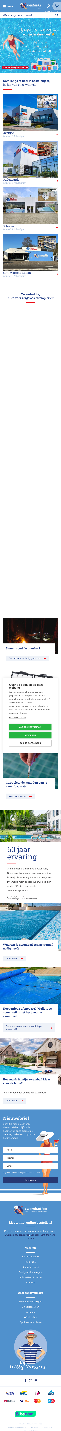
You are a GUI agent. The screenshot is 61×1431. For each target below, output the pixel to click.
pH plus (30, 1311)
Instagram (30, 1380)
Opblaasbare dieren (31, 1322)
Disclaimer (34, 1427)
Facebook (25, 1380)
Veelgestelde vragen (30, 1272)
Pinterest (35, 1380)
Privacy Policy (48, 1427)
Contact (30, 1282)
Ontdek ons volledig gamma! (24, 658)
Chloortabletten (30, 1306)
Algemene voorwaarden (17, 1427)
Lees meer (11, 958)
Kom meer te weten (17, 717)
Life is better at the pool (30, 1277)
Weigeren (30, 735)
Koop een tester (17, 796)
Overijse (9, 1234)
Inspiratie (30, 1261)
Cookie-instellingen (30, 743)
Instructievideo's (30, 1256)
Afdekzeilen (30, 1317)
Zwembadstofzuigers (30, 1301)
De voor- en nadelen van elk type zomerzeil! (24, 1028)
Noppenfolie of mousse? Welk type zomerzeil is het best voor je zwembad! (27, 1012)
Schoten (34, 1234)
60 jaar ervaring (30, 1266)
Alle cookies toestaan (30, 727)
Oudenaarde (22, 1234)
